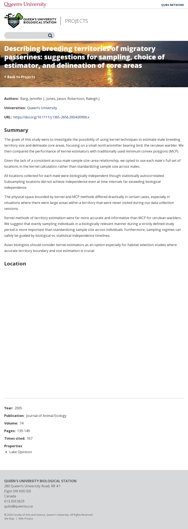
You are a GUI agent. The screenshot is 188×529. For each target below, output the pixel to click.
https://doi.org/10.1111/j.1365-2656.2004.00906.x (51, 117)
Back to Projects (21, 77)
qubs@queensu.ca (18, 506)
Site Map (9, 518)
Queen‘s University (42, 108)
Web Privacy (25, 518)
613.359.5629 (14, 501)
